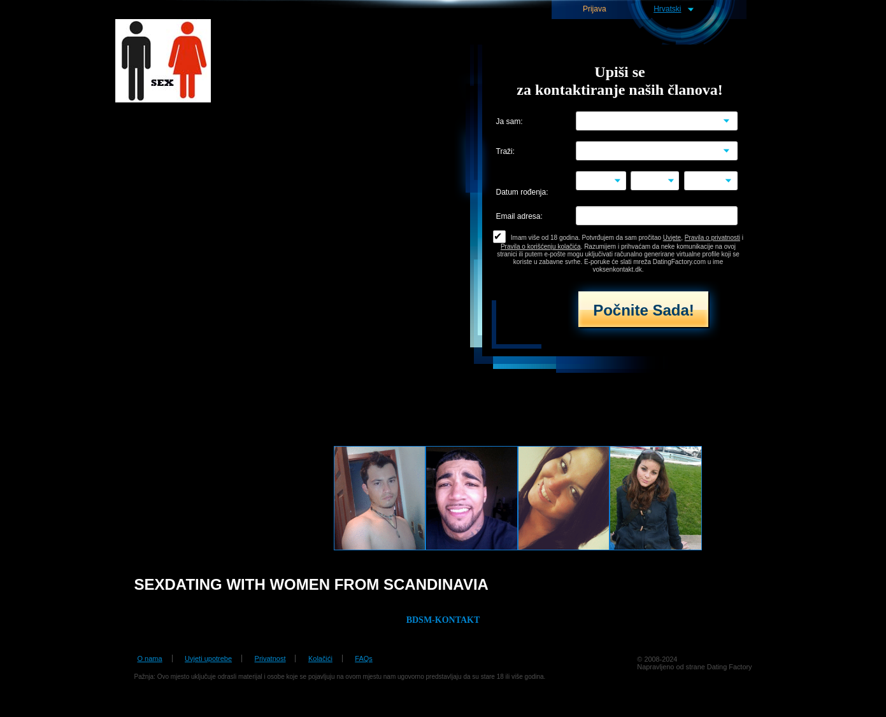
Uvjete (672, 237)
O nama (150, 658)
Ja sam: (509, 122)
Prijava (594, 9)
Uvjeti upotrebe (208, 658)
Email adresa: (519, 216)
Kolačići (320, 658)
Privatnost (270, 658)
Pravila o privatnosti (712, 237)
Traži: (505, 152)
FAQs (364, 658)
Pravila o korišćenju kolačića (541, 246)
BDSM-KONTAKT (443, 620)
